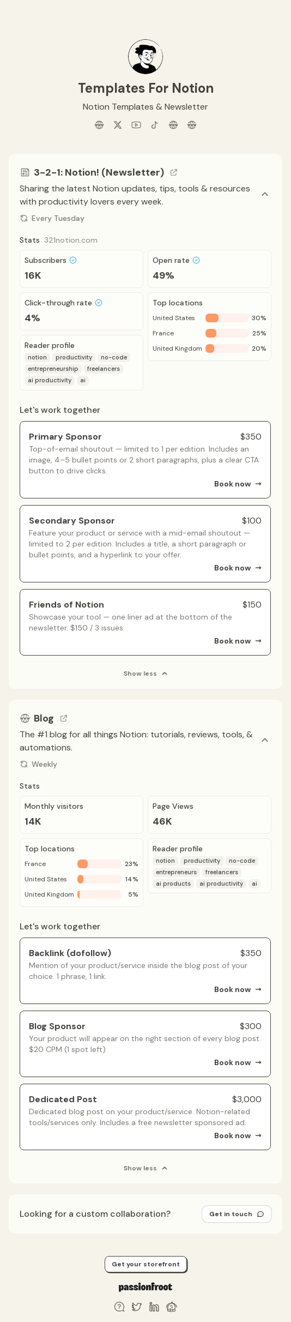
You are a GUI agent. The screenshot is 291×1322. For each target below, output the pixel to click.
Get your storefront (146, 1264)
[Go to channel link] (173, 172)
